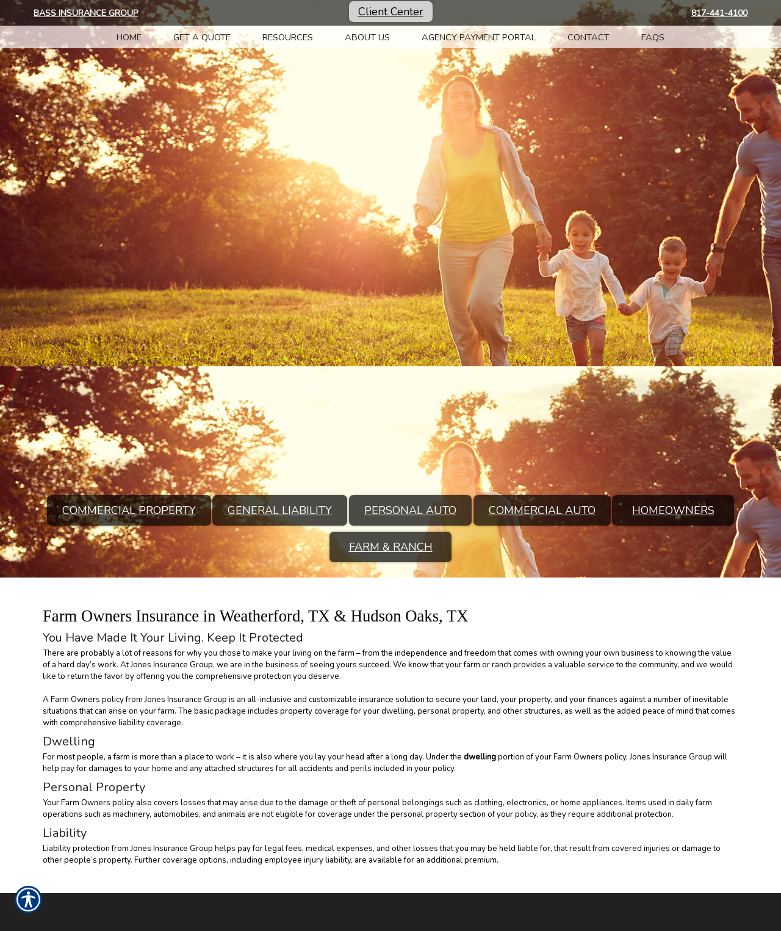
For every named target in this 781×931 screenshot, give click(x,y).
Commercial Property (129, 510)
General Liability (280, 510)
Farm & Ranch (391, 547)
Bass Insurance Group (86, 13)
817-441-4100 (719, 13)
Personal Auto (410, 510)
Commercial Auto (542, 510)
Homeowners (673, 510)
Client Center (390, 11)
